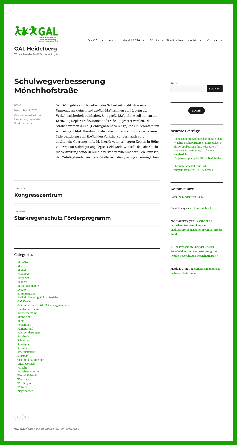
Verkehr (22, 367)
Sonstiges (23, 344)
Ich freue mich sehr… (202, 208)
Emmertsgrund (26, 293)
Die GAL (93, 40)
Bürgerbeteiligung (28, 285)
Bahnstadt (23, 274)
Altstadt (22, 270)
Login (196, 110)
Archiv (192, 40)
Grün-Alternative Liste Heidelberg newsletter (44, 305)
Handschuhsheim (28, 309)
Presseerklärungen (28, 332)
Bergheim (23, 278)
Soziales (22, 348)
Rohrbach (23, 336)
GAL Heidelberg (35, 48)
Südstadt (22, 356)
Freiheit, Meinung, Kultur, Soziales (37, 297)
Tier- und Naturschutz (30, 359)
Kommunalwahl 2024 (124, 40)
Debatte (21, 289)
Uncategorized (26, 363)
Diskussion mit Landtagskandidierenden (198, 138)
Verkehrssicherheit (28, 371)
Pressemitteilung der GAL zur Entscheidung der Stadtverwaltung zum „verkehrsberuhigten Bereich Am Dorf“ (194, 251)
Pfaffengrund (25, 328)
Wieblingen (24, 383)
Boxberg (22, 282)
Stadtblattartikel (24, 123)
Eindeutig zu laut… (193, 197)
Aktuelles (22, 262)
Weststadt (23, 379)
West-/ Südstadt (27, 375)
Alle (19, 266)
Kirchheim (23, 317)
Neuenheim (24, 324)
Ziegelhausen (25, 391)
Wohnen (22, 387)
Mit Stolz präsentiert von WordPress (57, 428)
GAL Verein (24, 301)
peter (17, 104)
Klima (20, 321)
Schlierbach (24, 340)
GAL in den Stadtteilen (166, 40)
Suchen (175, 83)
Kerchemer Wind (27, 313)
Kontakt (213, 40)
